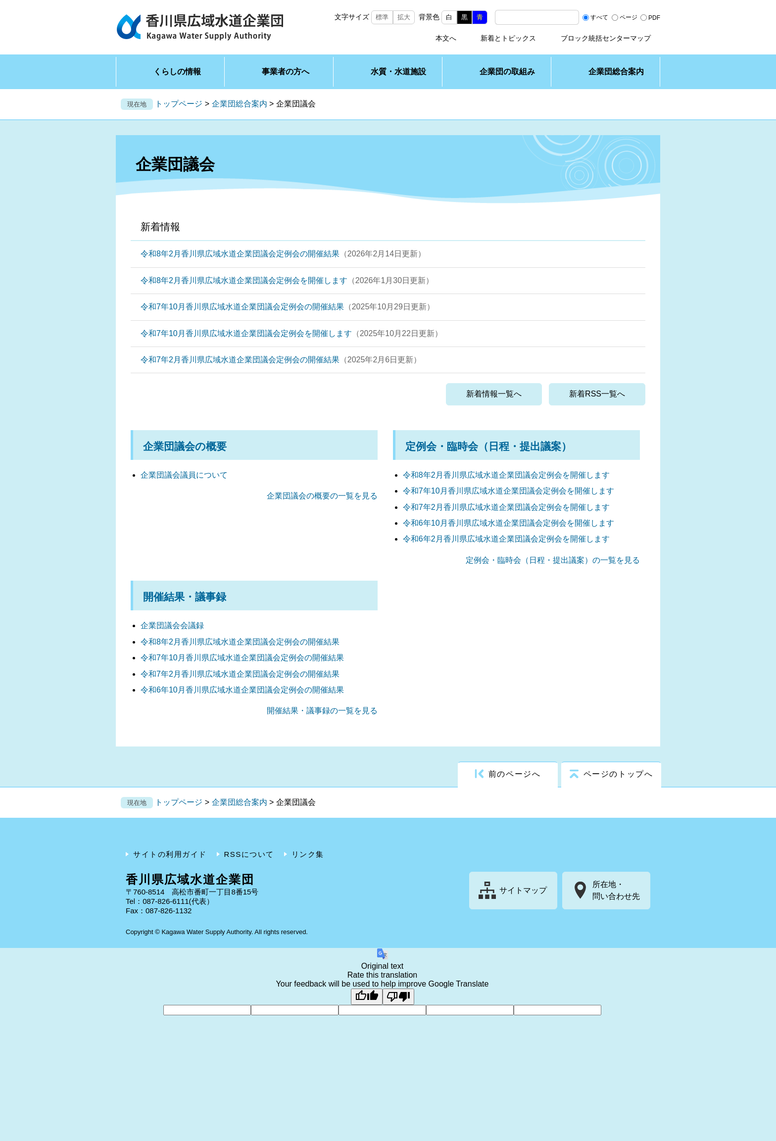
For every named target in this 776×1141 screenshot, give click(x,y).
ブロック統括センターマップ (606, 38)
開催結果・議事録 (184, 596)
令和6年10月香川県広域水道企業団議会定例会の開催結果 (242, 690)
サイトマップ (523, 890)
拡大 (403, 17)
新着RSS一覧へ (597, 394)
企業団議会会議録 (172, 625)
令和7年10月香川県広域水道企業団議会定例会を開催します (246, 333)
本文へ (446, 38)
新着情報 (160, 226)
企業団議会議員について (184, 475)
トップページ (178, 103)
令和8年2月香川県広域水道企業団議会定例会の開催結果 (240, 253)
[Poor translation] (398, 997)
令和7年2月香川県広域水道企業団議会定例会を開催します (506, 507)
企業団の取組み (507, 71)
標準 (382, 17)
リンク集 (307, 854)
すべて (599, 17)
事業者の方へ (285, 71)
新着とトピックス (508, 38)
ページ (628, 17)
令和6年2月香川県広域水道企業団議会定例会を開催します (506, 539)
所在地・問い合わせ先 (616, 890)
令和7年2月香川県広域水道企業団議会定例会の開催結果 (240, 359)
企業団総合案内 (616, 71)
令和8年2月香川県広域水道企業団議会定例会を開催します (244, 280)
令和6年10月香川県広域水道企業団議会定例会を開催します (508, 523)
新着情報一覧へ (494, 394)
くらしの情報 (177, 71)
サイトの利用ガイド (170, 854)
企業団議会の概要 (185, 446)
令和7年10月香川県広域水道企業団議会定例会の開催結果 (242, 306)
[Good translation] (367, 997)
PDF (654, 17)
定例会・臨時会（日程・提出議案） (488, 446)
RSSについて (249, 854)
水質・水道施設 (398, 71)
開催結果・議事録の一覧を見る (322, 710)
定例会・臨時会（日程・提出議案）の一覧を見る (553, 560)
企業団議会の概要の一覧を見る (322, 496)
